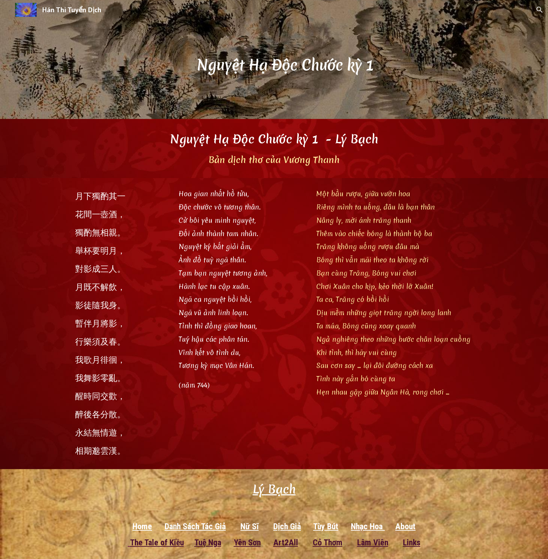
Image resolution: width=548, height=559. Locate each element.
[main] (291, 59)
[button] (539, 9)
